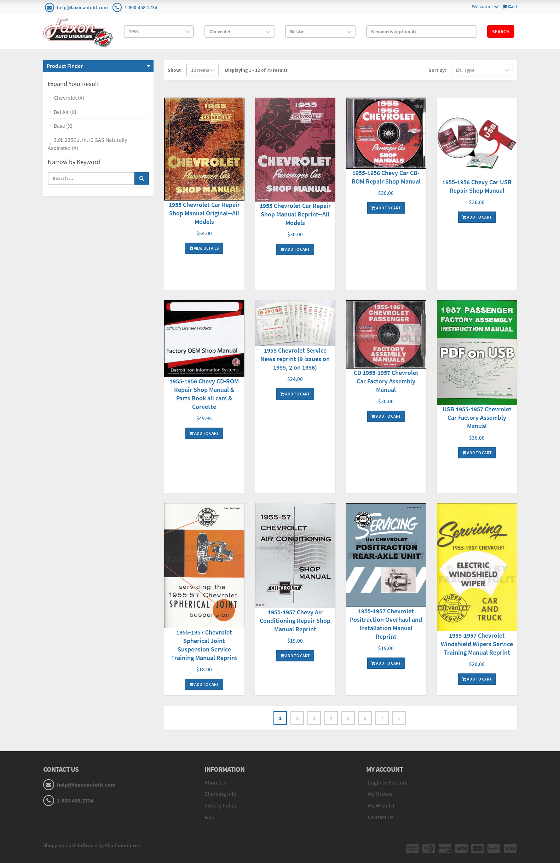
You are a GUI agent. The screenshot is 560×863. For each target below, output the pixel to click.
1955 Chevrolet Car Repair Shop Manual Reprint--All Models (295, 214)
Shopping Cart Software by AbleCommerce (91, 845)
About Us (215, 782)
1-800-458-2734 (141, 7)
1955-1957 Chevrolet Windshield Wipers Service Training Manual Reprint (477, 643)
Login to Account (388, 782)
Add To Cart (295, 249)
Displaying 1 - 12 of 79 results (256, 70)
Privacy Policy (220, 805)
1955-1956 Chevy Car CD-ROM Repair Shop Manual (386, 177)
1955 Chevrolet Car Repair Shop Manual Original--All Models (204, 213)
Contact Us (380, 817)
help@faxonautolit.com (82, 7)
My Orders (380, 793)
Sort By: (437, 70)
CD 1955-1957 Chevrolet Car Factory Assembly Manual (386, 381)
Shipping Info (220, 793)
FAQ (209, 817)
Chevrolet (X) (69, 97)
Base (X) (63, 125)
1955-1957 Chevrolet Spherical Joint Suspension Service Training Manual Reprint (204, 645)
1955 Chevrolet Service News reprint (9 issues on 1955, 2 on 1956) (295, 358)
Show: (174, 70)
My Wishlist (381, 805)
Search (500, 31)
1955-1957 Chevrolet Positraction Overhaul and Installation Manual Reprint (386, 624)
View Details (204, 248)
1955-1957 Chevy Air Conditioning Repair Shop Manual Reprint (295, 620)
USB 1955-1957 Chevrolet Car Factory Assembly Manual (477, 417)
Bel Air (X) (65, 111)
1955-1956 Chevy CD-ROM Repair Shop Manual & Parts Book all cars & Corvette (204, 394)
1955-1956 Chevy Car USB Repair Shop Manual (477, 186)
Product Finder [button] (65, 65)
